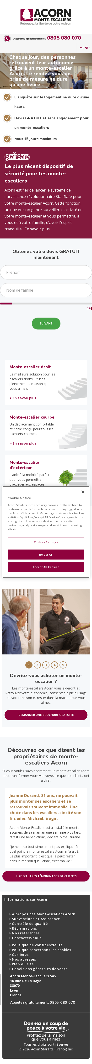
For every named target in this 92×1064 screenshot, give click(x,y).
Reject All (46, 554)
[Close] (83, 492)
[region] (46, 532)
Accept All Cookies (46, 566)
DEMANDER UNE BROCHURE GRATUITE (46, 715)
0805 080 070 (64, 37)
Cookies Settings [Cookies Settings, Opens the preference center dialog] (46, 542)
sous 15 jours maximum (35, 138)
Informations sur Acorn (25, 899)
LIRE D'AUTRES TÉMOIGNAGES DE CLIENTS (46, 876)
